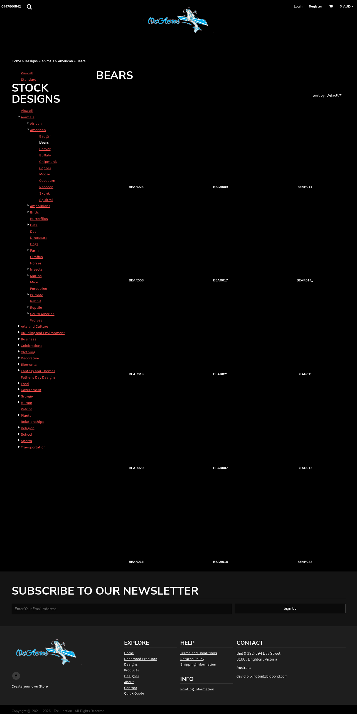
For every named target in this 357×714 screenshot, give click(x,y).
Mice (34, 282)
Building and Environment (43, 333)
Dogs (34, 244)
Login (298, 6)
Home (16, 61)
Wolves (36, 320)
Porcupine (38, 288)
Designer (131, 676)
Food (25, 384)
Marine (36, 276)
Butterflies (39, 219)
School (26, 434)
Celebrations (31, 345)
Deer (34, 231)
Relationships (32, 421)
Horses (36, 263)
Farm (34, 250)
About (129, 682)
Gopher (45, 168)
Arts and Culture (34, 326)
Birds (34, 212)
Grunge (27, 396)
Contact (130, 688)
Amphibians (40, 206)
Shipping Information (198, 664)
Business (28, 339)
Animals (47, 61)
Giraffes (36, 257)
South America (42, 314)
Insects (36, 269)
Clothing (28, 352)
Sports (26, 441)
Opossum (47, 180)
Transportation (33, 447)
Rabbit (35, 301)
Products (131, 670)
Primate (36, 295)
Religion (28, 428)
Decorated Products (140, 659)
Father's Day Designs (38, 377)
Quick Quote (134, 693)
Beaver (45, 149)
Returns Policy (192, 659)
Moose (44, 174)
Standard (28, 79)
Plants (26, 415)
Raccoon (46, 187)
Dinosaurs (38, 237)
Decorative (30, 358)
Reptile (36, 307)
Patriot (26, 409)
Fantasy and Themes (38, 371)
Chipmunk (48, 162)
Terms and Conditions (198, 653)
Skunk (44, 193)
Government (31, 390)
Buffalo (45, 155)
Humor (26, 403)
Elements (29, 364)
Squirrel (46, 200)
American (65, 61)
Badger (45, 136)
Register (315, 6)
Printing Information (197, 689)
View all (27, 73)
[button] (29, 6)
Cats (34, 225)
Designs (31, 61)
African (36, 123)
